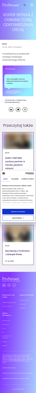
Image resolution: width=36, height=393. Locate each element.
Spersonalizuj (18, 218)
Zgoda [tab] (5, 179)
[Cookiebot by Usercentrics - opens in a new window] (25, 173)
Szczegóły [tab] (14, 179)
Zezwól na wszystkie (18, 211)
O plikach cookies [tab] (27, 179)
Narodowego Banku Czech (17, 359)
